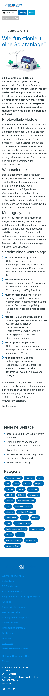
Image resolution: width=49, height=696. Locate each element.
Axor (40, 478)
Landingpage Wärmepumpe (15, 617)
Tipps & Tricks (36, 529)
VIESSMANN (31, 540)
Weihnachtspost (10, 622)
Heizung (22, 12)
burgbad (39, 483)
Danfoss (9, 489)
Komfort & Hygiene (23, 506)
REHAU (24, 517)
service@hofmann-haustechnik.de (23, 677)
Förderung (33, 489)
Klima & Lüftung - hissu (13, 591)
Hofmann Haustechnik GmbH (17, 656)
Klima (8, 506)
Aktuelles (29, 478)
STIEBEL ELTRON (22, 523)
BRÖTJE (26, 483)
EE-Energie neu (10, 586)
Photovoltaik (11, 517)
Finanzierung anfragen (13, 628)
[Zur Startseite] (15, 5)
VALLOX (20, 535)
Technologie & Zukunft (16, 529)
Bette (16, 483)
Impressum (7, 643)
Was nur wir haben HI (13, 612)
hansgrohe (33, 495)
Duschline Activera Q (18, 462)
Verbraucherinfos (10, 18)
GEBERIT (9, 495)
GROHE (21, 495)
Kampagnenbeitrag (26, 501)
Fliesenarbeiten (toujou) (14, 607)
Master (5, 661)
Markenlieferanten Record (15, 648)
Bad (7, 483)
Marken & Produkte (26, 512)
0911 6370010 (12, 680)
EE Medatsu (8, 581)
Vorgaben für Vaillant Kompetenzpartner (22, 596)
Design (21, 489)
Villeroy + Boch (12, 546)
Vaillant (9, 535)
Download (7, 638)
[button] (45, 5)
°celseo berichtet (13, 478)
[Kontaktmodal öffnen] (39, 5)
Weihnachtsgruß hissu (13, 575)
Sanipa (35, 517)
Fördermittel (8, 633)
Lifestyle (9, 512)
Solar (31, 12)
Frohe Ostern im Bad (18, 450)
